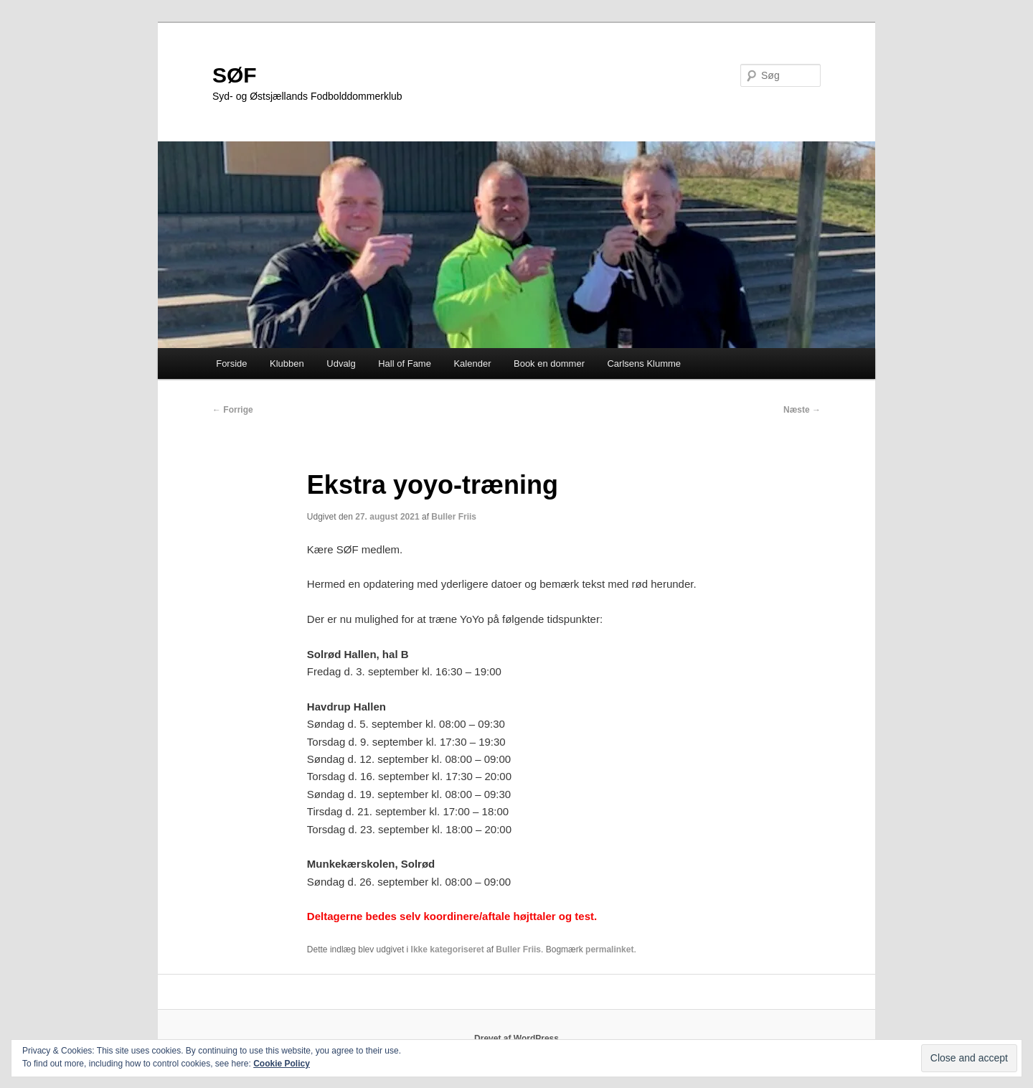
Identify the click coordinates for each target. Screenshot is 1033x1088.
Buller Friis (453, 517)
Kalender (472, 363)
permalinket (609, 949)
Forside (231, 363)
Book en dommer (549, 363)
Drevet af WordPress (516, 1038)
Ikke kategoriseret (447, 949)
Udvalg (340, 363)
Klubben (287, 363)
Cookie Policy (281, 1064)
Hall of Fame (404, 363)
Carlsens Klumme (644, 363)
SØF (234, 75)
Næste (802, 410)
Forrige (232, 410)
